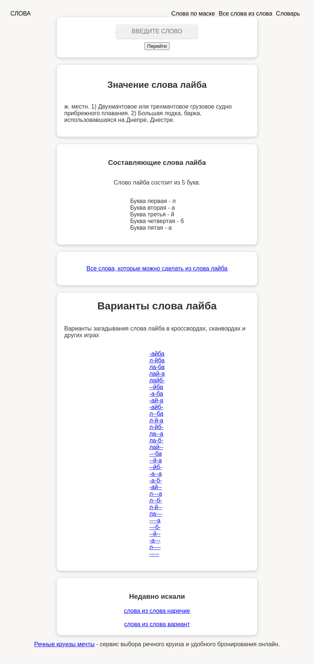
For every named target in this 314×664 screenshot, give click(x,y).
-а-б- (155, 480)
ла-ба (156, 367)
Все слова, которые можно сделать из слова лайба (157, 268)
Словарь (288, 13)
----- (154, 554)
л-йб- (156, 427)
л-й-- (155, 507)
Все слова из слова (245, 13)
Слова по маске (193, 13)
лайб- (157, 380)
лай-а (156, 374)
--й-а (155, 460)
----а (154, 520)
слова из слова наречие (157, 611)
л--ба (156, 414)
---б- (154, 527)
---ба (155, 454)
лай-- (156, 447)
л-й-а (156, 420)
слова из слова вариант (157, 624)
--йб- (155, 467)
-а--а (155, 474)
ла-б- (156, 440)
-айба (156, 354)
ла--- (155, 514)
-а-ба (156, 394)
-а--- (154, 540)
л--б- (155, 500)
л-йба (156, 360)
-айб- (156, 407)
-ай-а (156, 400)
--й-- (154, 534)
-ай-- (155, 487)
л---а (155, 494)
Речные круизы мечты (64, 644)
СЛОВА (20, 13)
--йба (156, 387)
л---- (155, 547)
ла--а (156, 434)
